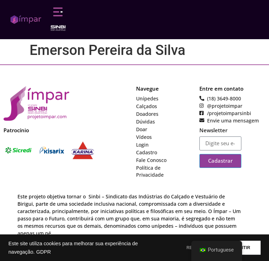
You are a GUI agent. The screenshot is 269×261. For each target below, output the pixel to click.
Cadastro (146, 152)
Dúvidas (145, 121)
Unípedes (147, 98)
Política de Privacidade (150, 171)
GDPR (43, 252)
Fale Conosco (151, 160)
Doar (141, 129)
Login (142, 144)
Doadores (147, 114)
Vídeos (144, 137)
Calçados (146, 106)
